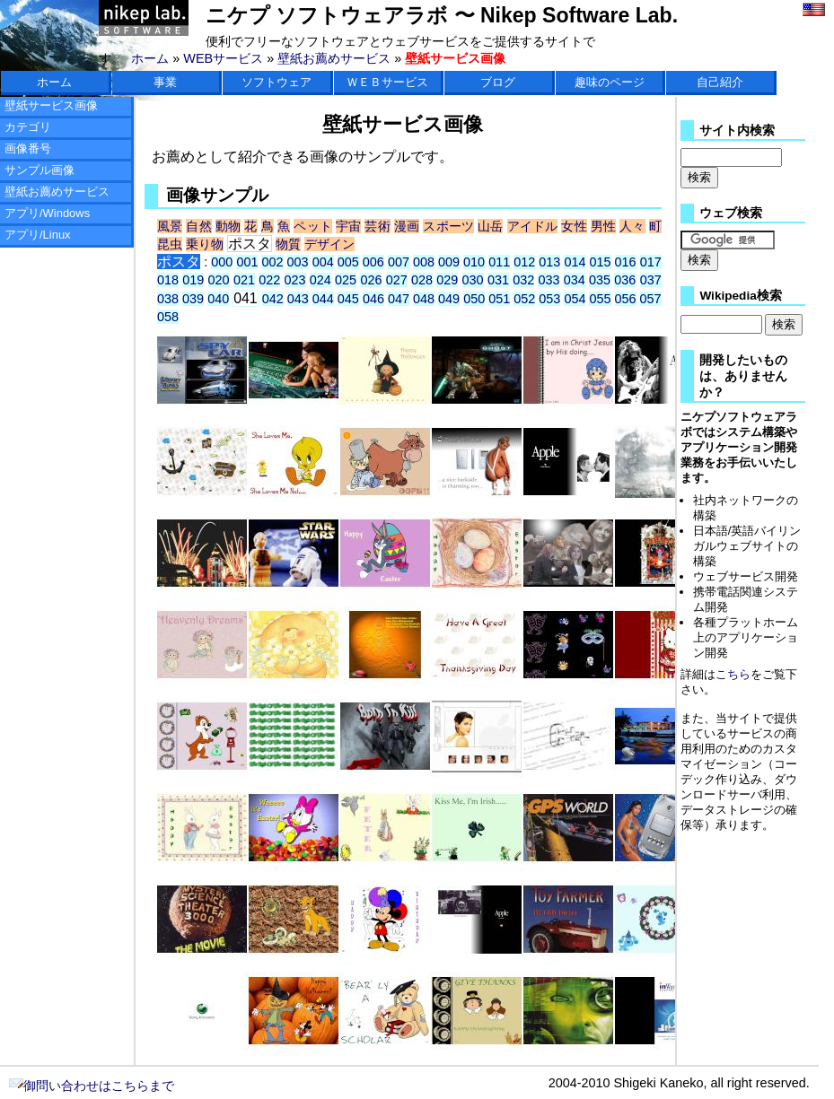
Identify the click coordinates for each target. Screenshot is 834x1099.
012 (524, 262)
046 (373, 299)
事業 (165, 82)
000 (222, 262)
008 (424, 262)
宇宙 (348, 226)
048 (424, 299)
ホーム (150, 58)
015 (600, 262)
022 (269, 280)
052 (524, 299)
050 (474, 299)
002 (272, 262)
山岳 (490, 226)
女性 (573, 226)
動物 (228, 226)
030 (473, 280)
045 (348, 299)
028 (422, 280)
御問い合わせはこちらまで (91, 1085)
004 (323, 262)
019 (193, 280)
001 (247, 262)
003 (298, 262)
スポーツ (448, 226)
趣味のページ (610, 82)
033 (548, 280)
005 (348, 262)
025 (345, 280)
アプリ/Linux (37, 234)
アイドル (532, 226)
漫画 (406, 226)
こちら (733, 674)
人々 (632, 226)
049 (449, 299)
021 (244, 280)
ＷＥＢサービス (387, 82)
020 (219, 280)
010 (474, 262)
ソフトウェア (276, 82)
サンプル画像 (39, 170)
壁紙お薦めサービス (334, 58)
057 (651, 299)
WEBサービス (223, 58)
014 (574, 262)
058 (168, 317)
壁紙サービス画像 (51, 105)
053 (549, 299)
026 (371, 280)
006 (373, 262)
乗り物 (205, 244)
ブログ (497, 82)
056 (625, 299)
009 (449, 262)
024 (320, 280)
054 (574, 299)
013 (549, 262)
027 (397, 280)
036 (625, 280)
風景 (169, 226)
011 (499, 262)
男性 (603, 226)
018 (168, 280)
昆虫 (169, 244)
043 (298, 299)
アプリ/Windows (47, 213)
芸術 (377, 226)
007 (398, 262)
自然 (198, 226)
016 (625, 262)
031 (498, 280)
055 (599, 299)
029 (447, 280)
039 (193, 299)
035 (599, 280)
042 (273, 299)
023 (295, 280)
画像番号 (27, 148)
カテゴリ (27, 127)
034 (574, 280)
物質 (288, 244)
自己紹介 (720, 82)
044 (323, 299)
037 (651, 280)
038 (168, 299)
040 (218, 299)
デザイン (329, 244)
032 (523, 280)
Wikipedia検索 (740, 295)
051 (499, 299)
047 (398, 299)
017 (651, 262)
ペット (312, 226)
